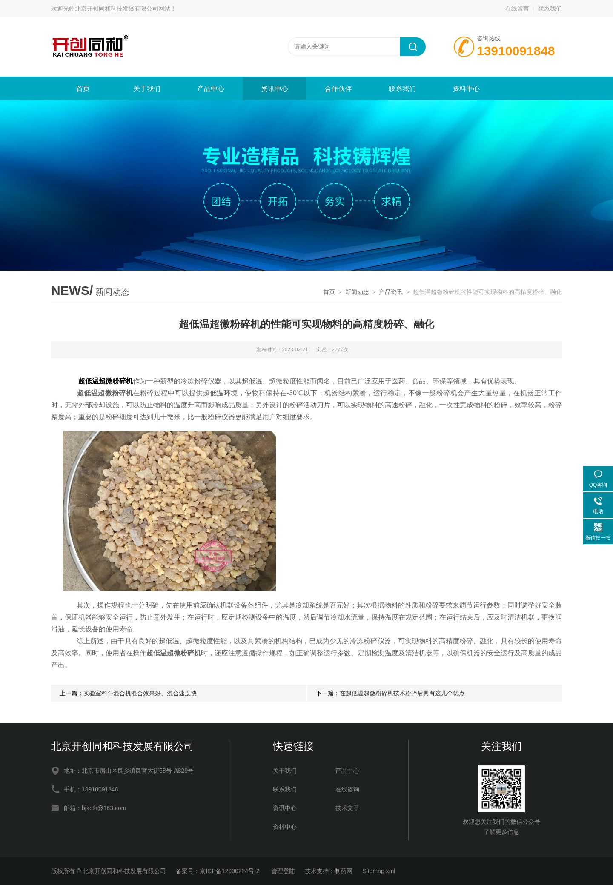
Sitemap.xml (378, 871)
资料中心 (466, 88)
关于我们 (146, 88)
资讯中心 (274, 88)
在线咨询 (347, 789)
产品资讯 (391, 291)
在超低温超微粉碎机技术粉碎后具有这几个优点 (402, 693)
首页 (83, 88)
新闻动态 (357, 291)
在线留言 (517, 8)
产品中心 (210, 88)
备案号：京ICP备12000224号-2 (218, 871)
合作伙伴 (338, 88)
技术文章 (347, 808)
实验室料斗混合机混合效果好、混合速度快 (140, 693)
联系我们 (550, 8)
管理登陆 (283, 871)
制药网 (343, 871)
